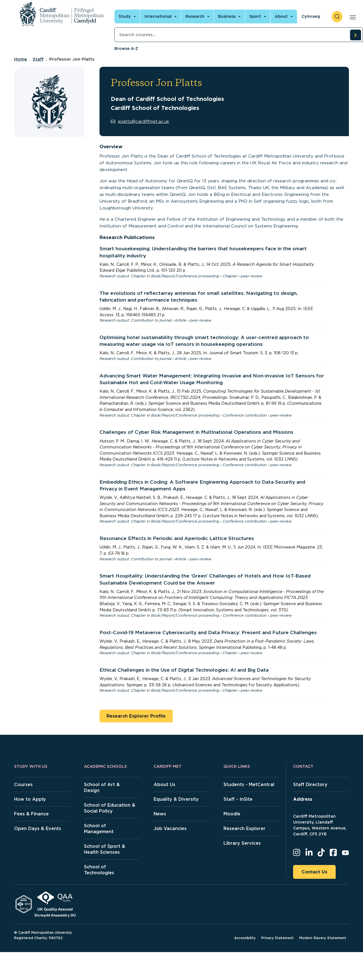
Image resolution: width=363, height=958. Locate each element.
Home (20, 59)
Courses (23, 784)
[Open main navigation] (351, 16)
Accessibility (245, 938)
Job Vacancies (170, 828)
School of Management (99, 828)
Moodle (231, 814)
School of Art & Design (102, 787)
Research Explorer (244, 828)
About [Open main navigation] (281, 16)
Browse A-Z (126, 48)
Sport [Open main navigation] (255, 16)
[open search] (337, 16)
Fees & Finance (31, 814)
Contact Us (314, 872)
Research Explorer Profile (136, 716)
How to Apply (30, 799)
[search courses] (355, 35)
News (160, 814)
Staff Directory (310, 784)
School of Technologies (99, 869)
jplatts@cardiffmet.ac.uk (140, 121)
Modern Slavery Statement (322, 938)
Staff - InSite (238, 799)
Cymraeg (311, 16)
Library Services (242, 843)
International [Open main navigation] (158, 16)
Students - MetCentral (248, 784)
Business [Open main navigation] (227, 16)
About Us (164, 784)
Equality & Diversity (176, 799)
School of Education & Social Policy (109, 808)
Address (302, 799)
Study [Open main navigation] (125, 16)
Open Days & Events (37, 828)
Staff (38, 59)
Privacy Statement (277, 938)
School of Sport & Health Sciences (104, 849)
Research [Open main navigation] (194, 16)
